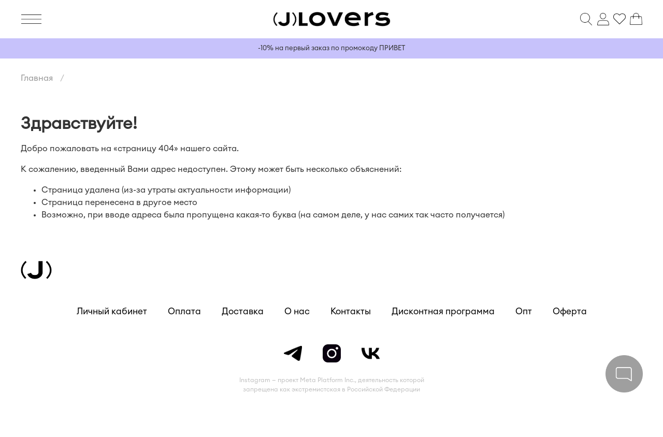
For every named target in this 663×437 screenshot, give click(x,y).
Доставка (243, 311)
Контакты (350, 311)
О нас (297, 311)
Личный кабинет (112, 311)
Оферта (570, 311)
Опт (523, 311)
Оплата (184, 311)
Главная (37, 78)
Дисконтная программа (443, 311)
